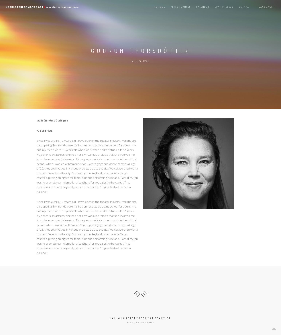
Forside (159, 6)
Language (267, 6)
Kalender (202, 6)
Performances (181, 6)
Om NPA (244, 6)
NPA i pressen (224, 6)
